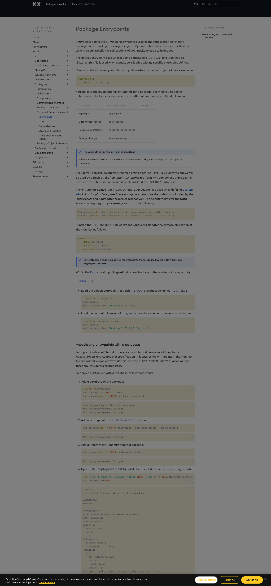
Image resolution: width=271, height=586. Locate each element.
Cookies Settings (206, 580)
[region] (135, 580)
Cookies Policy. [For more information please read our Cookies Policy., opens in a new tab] (47, 582)
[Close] (265, 579)
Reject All (229, 580)
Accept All (252, 580)
